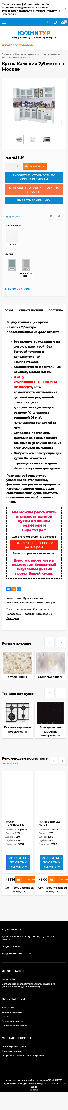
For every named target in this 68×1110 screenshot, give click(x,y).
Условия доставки (12, 1012)
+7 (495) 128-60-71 (11, 929)
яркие (48, 609)
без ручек (12, 618)
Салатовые (13, 614)
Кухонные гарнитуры (27, 54)
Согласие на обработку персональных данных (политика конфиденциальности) (28, 985)
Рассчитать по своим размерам (34, 545)
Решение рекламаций (14, 1025)
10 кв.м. (37, 609)
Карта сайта (8, 979)
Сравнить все (12, 763)
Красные (28, 614)
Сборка (6, 1016)
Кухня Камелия (52, 54)
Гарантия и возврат (13, 1021)
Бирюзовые (44, 614)
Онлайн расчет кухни (14, 1046)
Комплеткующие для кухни (37, 468)
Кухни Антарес (46, 602)
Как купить (8, 1007)
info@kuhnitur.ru (11, 946)
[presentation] (49, 641)
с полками (24, 609)
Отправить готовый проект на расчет (23, 1055)
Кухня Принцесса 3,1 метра (14, 824)
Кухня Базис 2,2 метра (49, 823)
